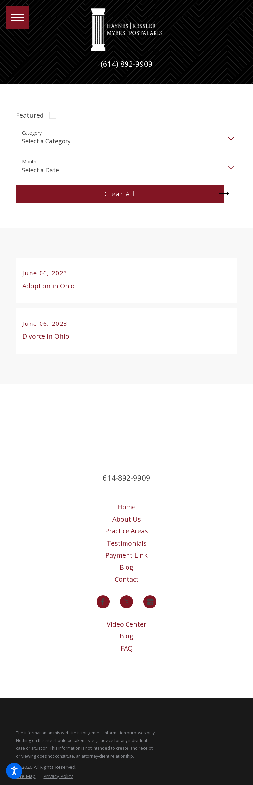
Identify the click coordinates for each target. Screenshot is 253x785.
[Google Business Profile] (149, 601)
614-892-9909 (126, 478)
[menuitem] (126, 507)
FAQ (127, 648)
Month (29, 162)
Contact (127, 579)
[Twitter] (126, 601)
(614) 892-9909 (127, 64)
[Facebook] (103, 601)
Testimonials (127, 543)
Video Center (126, 624)
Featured (30, 115)
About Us (126, 519)
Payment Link (126, 555)
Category (32, 133)
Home (126, 506)
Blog (126, 567)
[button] (14, 771)
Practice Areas (126, 531)
